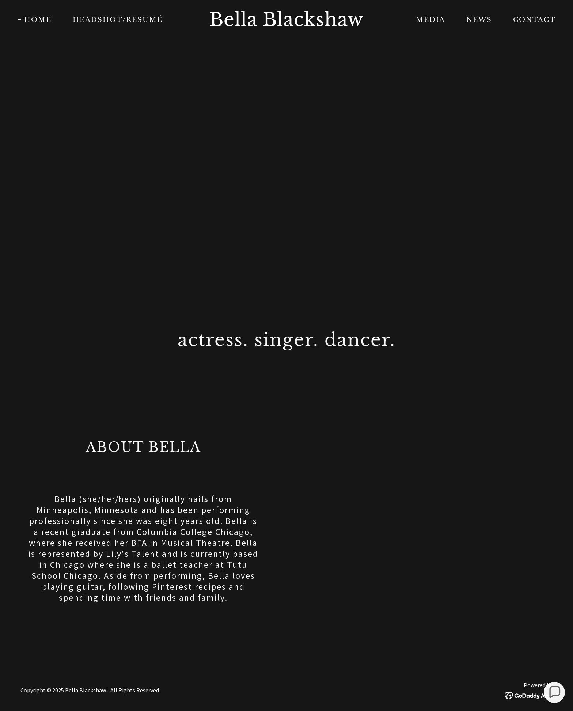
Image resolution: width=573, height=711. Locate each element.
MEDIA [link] (430, 20)
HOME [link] (38, 20)
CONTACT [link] (534, 20)
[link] (286, 23)
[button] (554, 692)
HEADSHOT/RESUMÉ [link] (118, 20)
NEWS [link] (479, 20)
